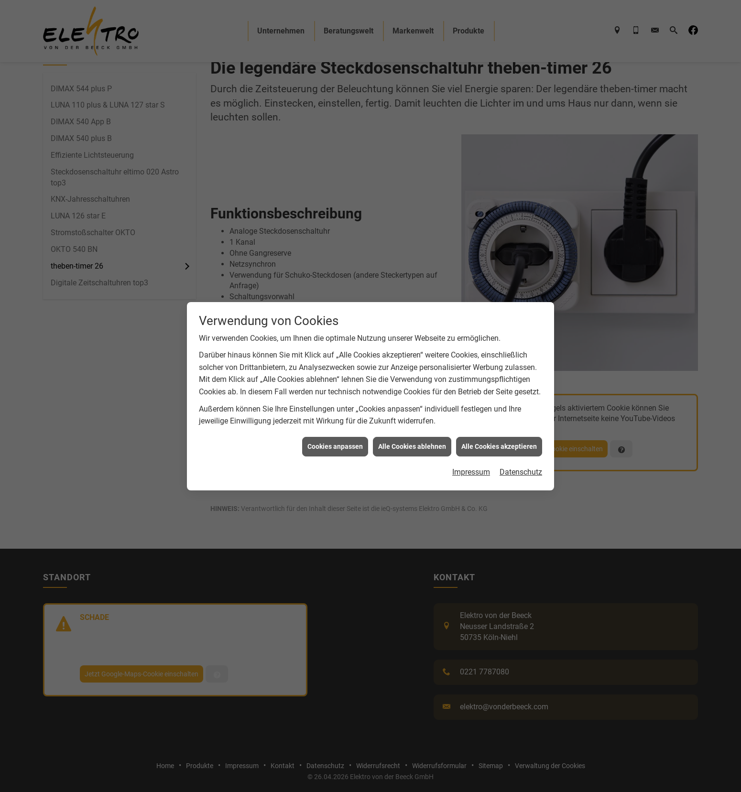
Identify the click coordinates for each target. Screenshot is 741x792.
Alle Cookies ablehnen (412, 440)
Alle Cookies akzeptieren (499, 440)
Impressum (471, 466)
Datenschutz (521, 466)
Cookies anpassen (335, 440)
